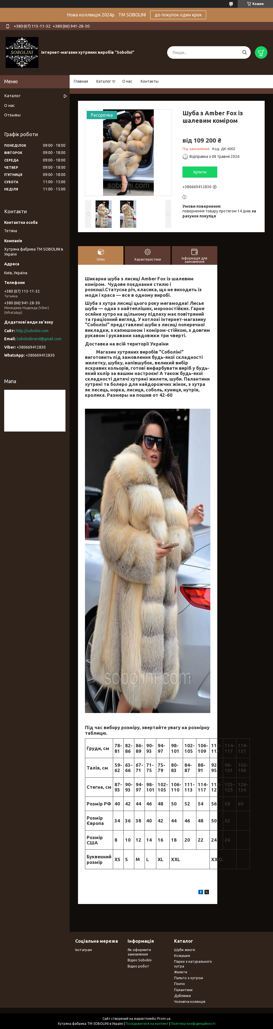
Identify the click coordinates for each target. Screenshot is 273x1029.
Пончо (179, 984)
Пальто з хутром (188, 978)
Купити (200, 172)
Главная (81, 81)
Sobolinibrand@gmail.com (38, 339)
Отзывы (12, 114)
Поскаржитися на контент (147, 1023)
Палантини (183, 990)
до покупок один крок (178, 14)
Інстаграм (83, 950)
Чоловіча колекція (189, 1001)
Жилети (180, 972)
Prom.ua (163, 1018)
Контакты (150, 81)
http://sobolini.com (32, 331)
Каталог (103, 81)
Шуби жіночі (184, 950)
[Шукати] (244, 52)
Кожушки (182, 955)
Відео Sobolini (140, 960)
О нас (127, 81)
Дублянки (182, 996)
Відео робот (138, 966)
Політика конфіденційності (193, 1023)
